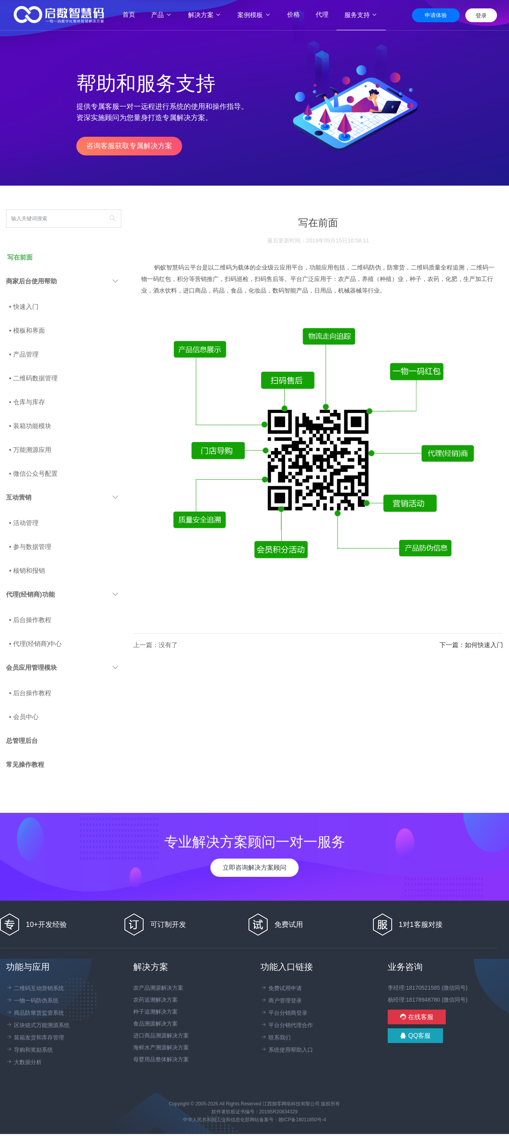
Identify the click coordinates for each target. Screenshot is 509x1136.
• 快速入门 (24, 306)
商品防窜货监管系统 (35, 1013)
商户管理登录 (281, 1000)
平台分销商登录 (283, 1013)
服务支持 (361, 15)
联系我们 (275, 1037)
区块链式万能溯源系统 (38, 1025)
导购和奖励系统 (29, 1050)
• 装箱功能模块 (30, 426)
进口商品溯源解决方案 (161, 1035)
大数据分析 (24, 1062)
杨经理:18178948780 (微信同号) (428, 999)
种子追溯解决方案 (155, 1011)
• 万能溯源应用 (30, 449)
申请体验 (436, 15)
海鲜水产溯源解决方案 (161, 1047)
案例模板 (254, 15)
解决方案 (204, 15)
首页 (132, 14)
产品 (161, 15)
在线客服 (416, 1017)
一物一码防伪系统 (32, 1000)
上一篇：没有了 (155, 645)
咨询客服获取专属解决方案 (129, 146)
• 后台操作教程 (30, 619)
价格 (293, 14)
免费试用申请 (281, 988)
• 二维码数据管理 (33, 378)
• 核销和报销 (27, 570)
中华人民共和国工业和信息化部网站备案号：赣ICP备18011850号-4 (254, 1119)
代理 (322, 14)
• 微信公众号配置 (33, 473)
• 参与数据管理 (30, 546)
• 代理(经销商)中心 (35, 643)
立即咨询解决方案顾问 (254, 867)
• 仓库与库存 (27, 402)
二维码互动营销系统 (35, 988)
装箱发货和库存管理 (35, 1037)
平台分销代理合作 (286, 1025)
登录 (481, 15)
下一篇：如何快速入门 (471, 645)
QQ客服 (415, 1035)
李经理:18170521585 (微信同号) (428, 988)
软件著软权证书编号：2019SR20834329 (255, 1112)
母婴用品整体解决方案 (161, 1059)
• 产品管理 (24, 354)
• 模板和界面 (27, 330)
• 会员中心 (24, 716)
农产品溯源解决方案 (158, 988)
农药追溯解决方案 (155, 999)
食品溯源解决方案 (155, 1023)
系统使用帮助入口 (286, 1050)
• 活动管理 (24, 523)
